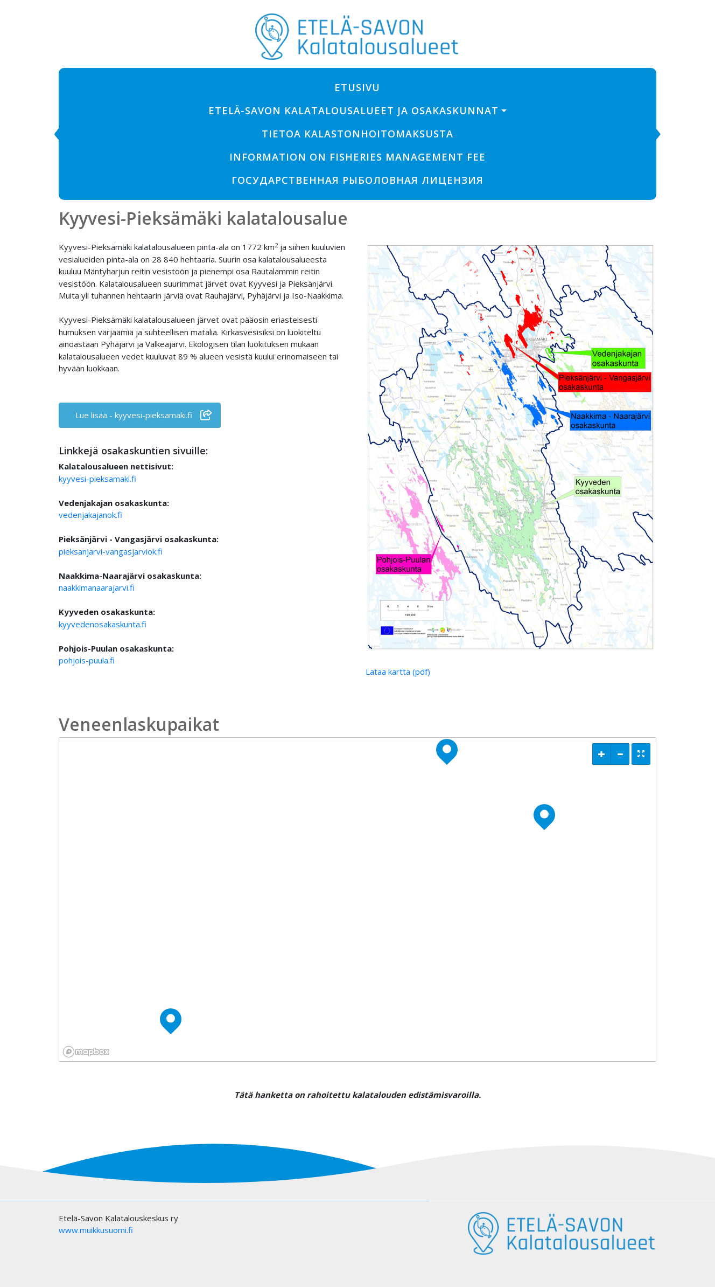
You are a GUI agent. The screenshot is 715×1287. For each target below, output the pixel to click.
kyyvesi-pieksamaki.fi (97, 478)
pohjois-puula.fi (87, 660)
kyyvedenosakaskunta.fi (102, 624)
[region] (357, 899)
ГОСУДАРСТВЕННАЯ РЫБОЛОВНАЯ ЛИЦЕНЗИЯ (357, 180)
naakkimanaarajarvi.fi (97, 587)
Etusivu (357, 87)
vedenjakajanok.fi (90, 514)
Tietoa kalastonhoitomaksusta (357, 133)
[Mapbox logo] (86, 1052)
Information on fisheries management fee (357, 156)
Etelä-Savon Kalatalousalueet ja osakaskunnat (353, 110)
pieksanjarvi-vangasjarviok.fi (111, 551)
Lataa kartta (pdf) (398, 671)
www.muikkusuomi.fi (96, 1229)
